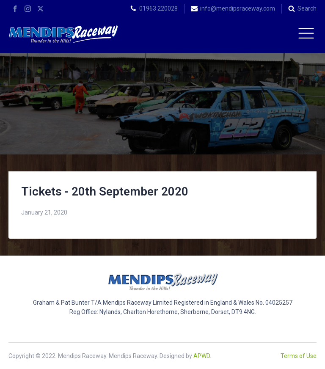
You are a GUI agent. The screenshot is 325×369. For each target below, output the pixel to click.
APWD (201, 355)
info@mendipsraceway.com (237, 8)
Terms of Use (299, 355)
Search (307, 8)
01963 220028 (158, 8)
